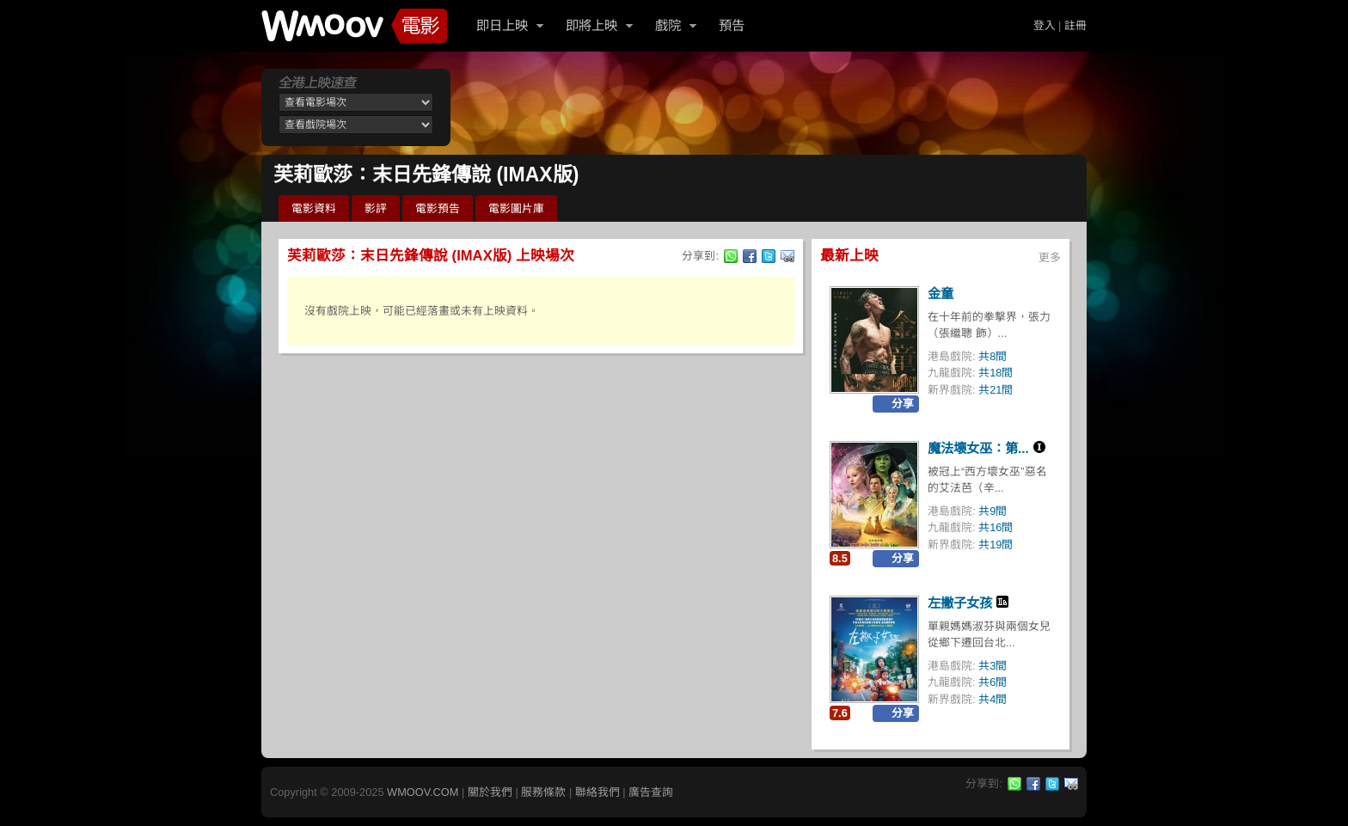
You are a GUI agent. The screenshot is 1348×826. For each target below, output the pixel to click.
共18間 (995, 372)
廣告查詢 (650, 792)
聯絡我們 (597, 792)
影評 (376, 208)
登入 (1044, 25)
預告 (731, 25)
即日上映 (502, 25)
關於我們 (490, 792)
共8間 (992, 356)
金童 (940, 293)
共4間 (992, 699)
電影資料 (313, 208)
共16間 (995, 527)
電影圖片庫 (516, 208)
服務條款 (543, 792)
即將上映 (591, 25)
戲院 (668, 25)
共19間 (995, 544)
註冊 (1075, 25)
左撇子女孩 (960, 603)
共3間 (992, 665)
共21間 (995, 389)
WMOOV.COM (422, 792)
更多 (1050, 257)
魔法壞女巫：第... (978, 448)
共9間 (992, 511)
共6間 (992, 682)
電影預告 (437, 208)
